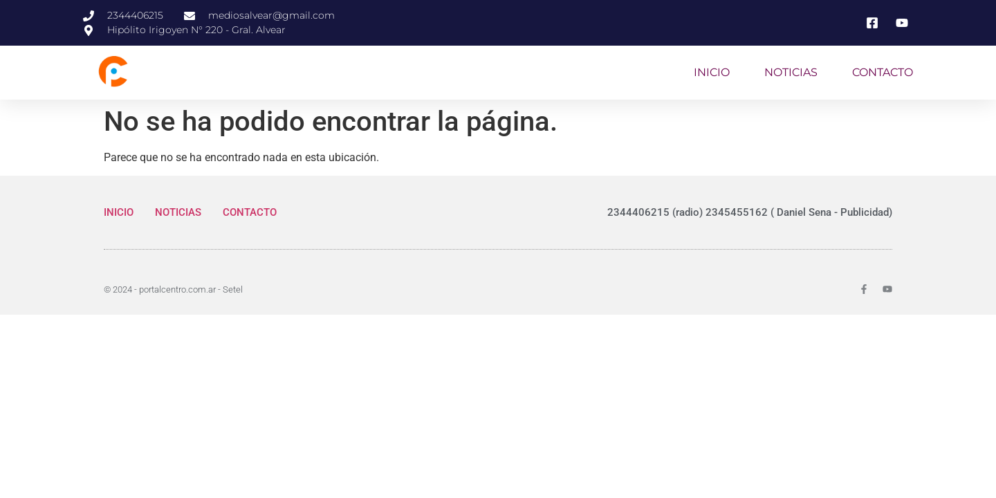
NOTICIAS (791, 72)
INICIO (712, 72)
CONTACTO (882, 72)
